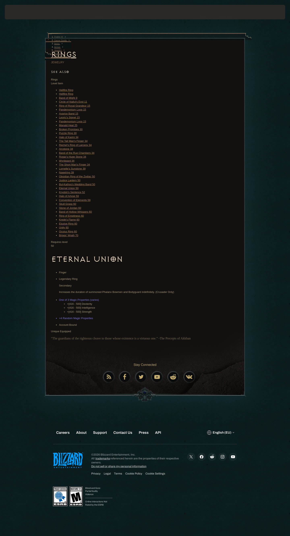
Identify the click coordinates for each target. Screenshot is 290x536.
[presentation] (20, 12)
